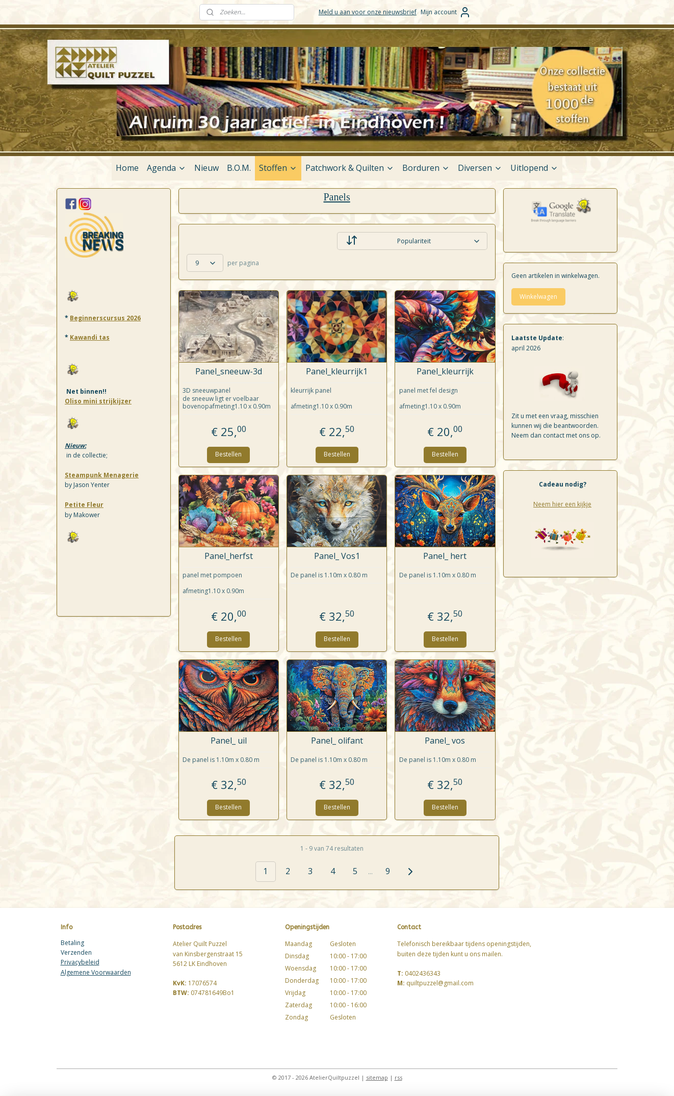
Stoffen (278, 167)
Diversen (480, 167)
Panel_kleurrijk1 (337, 371)
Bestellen (229, 454)
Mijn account (446, 12)
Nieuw (206, 167)
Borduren (426, 167)
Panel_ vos (445, 741)
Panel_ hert (445, 556)
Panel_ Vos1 (337, 556)
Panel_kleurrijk (445, 371)
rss (398, 1077)
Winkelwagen (538, 296)
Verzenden (76, 952)
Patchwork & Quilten (349, 167)
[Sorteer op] (412, 241)
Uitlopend (534, 167)
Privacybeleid (80, 962)
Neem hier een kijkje (562, 504)
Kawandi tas (90, 337)
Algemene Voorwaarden (96, 972)
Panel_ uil (229, 741)
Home (127, 167)
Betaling (72, 942)
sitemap (377, 1077)
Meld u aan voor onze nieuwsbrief (368, 12)
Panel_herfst (228, 556)
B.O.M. (239, 167)
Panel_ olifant (337, 741)
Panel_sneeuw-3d (228, 371)
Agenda (166, 167)
